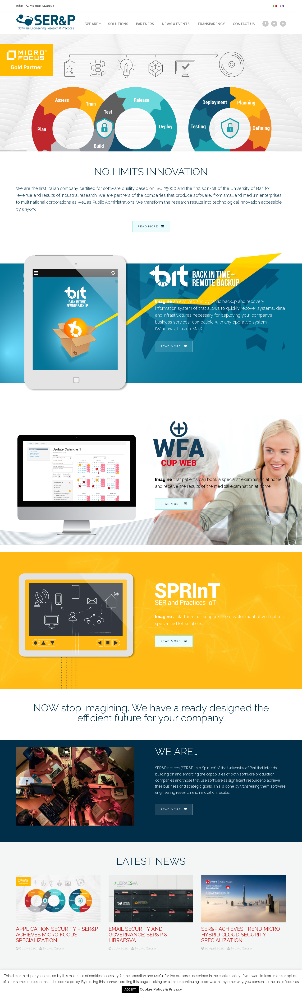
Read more (151, 226)
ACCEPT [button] (130, 989)
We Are (93, 24)
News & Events (176, 24)
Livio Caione (55, 948)
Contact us (244, 24)
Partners (145, 24)
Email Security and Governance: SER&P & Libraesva (138, 934)
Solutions (118, 24)
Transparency (211, 24)
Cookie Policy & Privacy (161, 989)
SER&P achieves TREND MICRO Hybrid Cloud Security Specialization (240, 934)
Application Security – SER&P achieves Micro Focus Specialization (57, 934)
